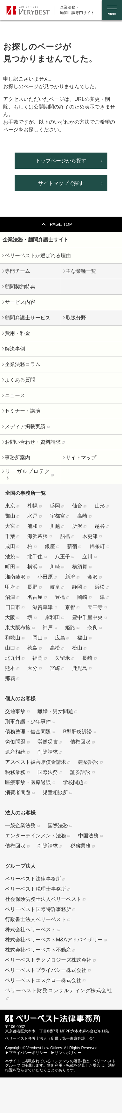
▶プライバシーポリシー (26, 1053)
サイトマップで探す (61, 183)
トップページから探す (61, 160)
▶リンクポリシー (66, 1053)
